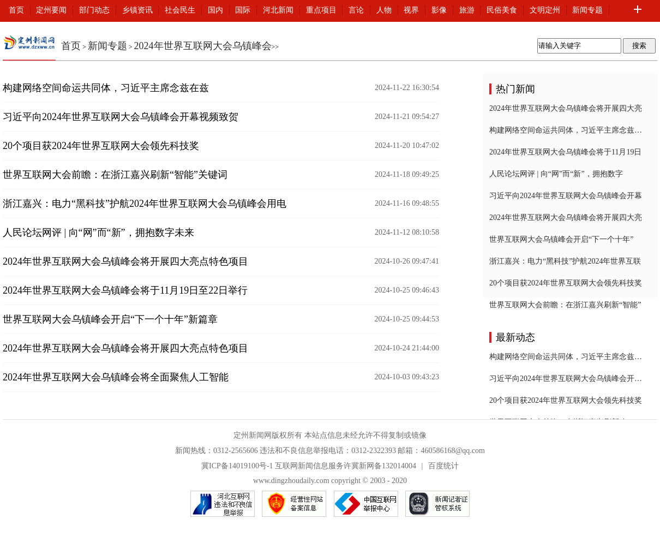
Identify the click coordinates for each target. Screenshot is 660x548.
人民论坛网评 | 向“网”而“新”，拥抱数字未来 (98, 232)
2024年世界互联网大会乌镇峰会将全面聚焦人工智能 (116, 377)
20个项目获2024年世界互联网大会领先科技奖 (101, 145)
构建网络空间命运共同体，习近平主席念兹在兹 (106, 87)
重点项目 (321, 10)
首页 (16, 10)
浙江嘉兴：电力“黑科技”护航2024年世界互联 (565, 261)
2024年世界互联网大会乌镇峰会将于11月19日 (565, 152)
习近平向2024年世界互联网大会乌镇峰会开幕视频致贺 (120, 116)
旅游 (467, 10)
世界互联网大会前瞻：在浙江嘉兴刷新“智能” (565, 305)
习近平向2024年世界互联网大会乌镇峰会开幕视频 (565, 378)
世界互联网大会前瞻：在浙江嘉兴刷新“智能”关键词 (115, 174)
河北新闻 (278, 10)
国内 (215, 10)
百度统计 (443, 466)
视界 (411, 10)
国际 (242, 10)
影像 (439, 10)
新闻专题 (587, 10)
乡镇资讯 (137, 10)
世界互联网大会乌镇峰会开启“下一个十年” (561, 239)
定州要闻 (51, 10)
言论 (356, 10)
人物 (384, 10)
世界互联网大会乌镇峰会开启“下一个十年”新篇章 (110, 319)
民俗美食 (502, 10)
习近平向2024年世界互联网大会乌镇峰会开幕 (565, 196)
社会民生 (180, 10)
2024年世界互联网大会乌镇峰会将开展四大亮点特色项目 (125, 261)
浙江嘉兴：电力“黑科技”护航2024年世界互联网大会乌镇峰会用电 (144, 203)
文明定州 (545, 10)
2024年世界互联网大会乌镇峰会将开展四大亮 (565, 108)
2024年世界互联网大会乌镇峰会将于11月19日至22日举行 (125, 290)
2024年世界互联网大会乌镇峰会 (203, 45)
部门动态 (94, 10)
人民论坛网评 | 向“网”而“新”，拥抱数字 (556, 174)
